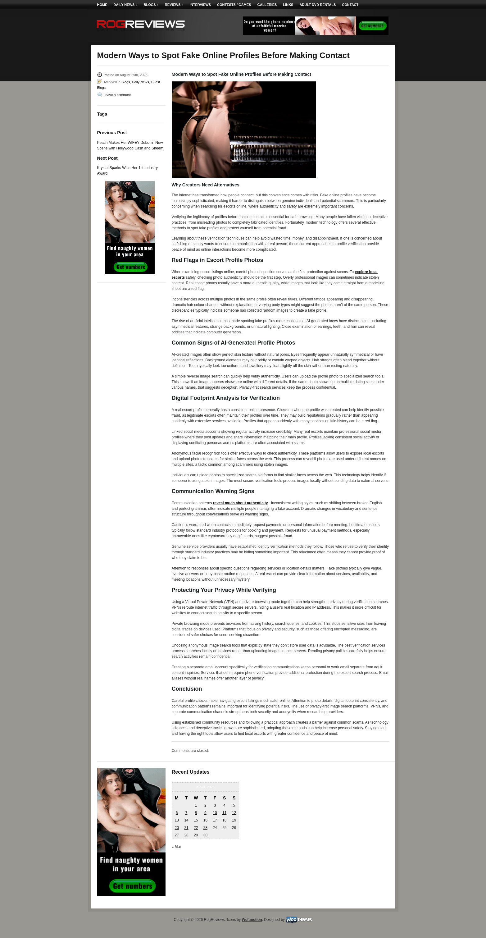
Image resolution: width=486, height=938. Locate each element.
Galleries (267, 5)
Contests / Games (234, 5)
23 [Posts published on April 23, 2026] (205, 828)
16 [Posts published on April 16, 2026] (205, 820)
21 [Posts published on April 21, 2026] (186, 828)
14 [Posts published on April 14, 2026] (186, 820)
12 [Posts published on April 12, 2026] (234, 813)
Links (288, 5)
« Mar (176, 846)
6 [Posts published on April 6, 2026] (177, 813)
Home (102, 5)
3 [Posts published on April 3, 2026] (215, 805)
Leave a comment (117, 95)
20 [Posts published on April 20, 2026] (177, 828)
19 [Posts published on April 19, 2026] (234, 820)
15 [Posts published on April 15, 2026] (196, 820)
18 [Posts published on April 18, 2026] (224, 820)
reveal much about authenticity (240, 503)
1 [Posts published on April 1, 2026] (196, 805)
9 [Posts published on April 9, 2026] (205, 813)
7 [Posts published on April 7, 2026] (186, 813)
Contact (350, 5)
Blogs (151, 5)
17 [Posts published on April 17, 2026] (215, 820)
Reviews (174, 5)
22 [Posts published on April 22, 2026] (196, 828)
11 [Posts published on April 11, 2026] (224, 813)
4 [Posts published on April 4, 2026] (224, 805)
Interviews (200, 5)
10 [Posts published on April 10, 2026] (215, 813)
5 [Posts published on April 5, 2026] (234, 805)
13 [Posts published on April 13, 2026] (177, 820)
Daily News (126, 5)
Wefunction (252, 919)
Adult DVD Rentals (317, 5)
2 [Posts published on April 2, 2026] (205, 805)
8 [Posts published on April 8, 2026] (196, 813)
